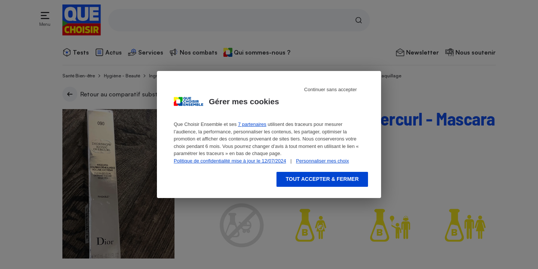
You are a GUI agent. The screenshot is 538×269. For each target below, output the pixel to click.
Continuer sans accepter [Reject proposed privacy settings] (330, 89)
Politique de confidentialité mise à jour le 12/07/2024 (230, 161)
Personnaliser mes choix (322, 161)
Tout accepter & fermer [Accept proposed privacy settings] (322, 179)
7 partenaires (252, 124)
